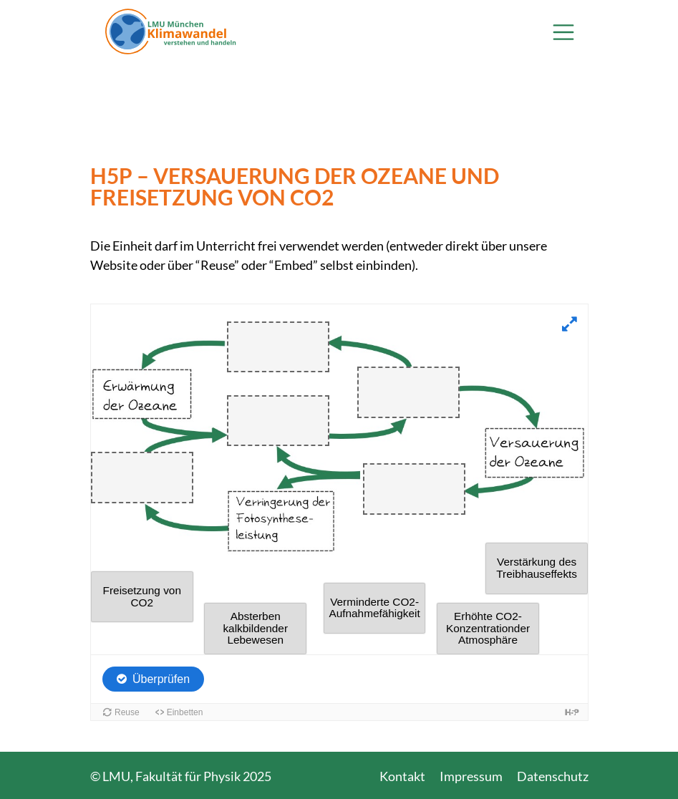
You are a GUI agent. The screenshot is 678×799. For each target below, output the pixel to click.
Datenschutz (553, 776)
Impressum (471, 776)
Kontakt (402, 776)
